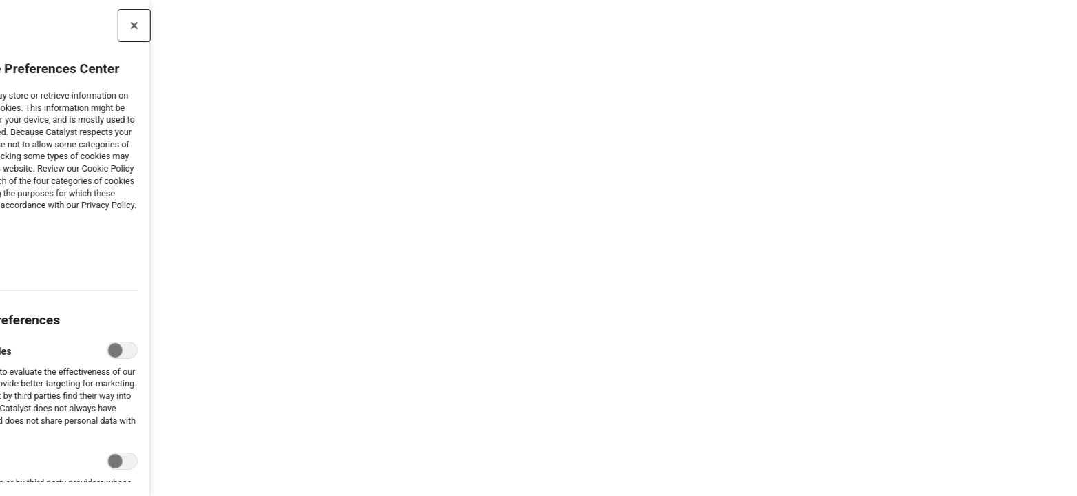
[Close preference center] (78, 25)
